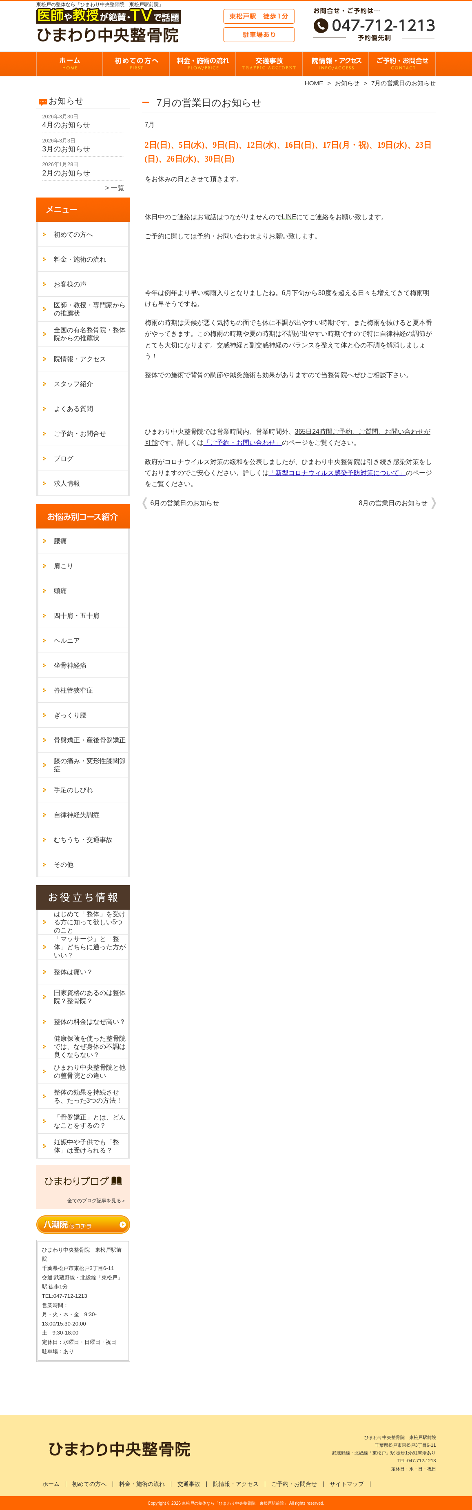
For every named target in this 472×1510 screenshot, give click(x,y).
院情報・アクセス (336, 64)
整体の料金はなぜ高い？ (90, 1021)
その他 (63, 864)
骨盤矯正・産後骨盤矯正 (90, 740)
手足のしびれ (73, 789)
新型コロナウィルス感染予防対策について (337, 472)
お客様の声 (70, 284)
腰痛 (60, 540)
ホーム (69, 64)
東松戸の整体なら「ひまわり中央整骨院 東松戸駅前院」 (235, 1503)
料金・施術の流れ (203, 64)
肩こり (63, 565)
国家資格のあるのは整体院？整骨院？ (90, 996)
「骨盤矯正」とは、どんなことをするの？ (90, 1121)
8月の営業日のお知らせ (393, 503)
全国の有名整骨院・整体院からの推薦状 (90, 334)
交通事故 (188, 1484)
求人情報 (67, 483)
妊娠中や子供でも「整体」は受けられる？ (86, 1146)
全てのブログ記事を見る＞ (96, 1201)
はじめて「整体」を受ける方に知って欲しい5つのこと (90, 922)
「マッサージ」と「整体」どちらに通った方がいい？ (90, 947)
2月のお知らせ (66, 173)
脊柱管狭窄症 (73, 690)
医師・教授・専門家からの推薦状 (90, 309)
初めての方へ (136, 64)
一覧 (117, 187)
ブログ (63, 458)
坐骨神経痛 (70, 665)
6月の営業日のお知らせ (185, 503)
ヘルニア (67, 640)
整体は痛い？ (73, 971)
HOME (314, 83)
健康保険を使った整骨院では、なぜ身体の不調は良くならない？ (90, 1046)
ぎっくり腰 (70, 715)
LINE (289, 216)
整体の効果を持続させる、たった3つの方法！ (88, 1096)
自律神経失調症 (77, 814)
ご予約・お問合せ (402, 64)
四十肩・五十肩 (77, 615)
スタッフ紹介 (73, 383)
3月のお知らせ (66, 149)
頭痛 (60, 590)
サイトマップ (347, 1484)
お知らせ (347, 83)
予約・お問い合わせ (226, 236)
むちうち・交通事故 (83, 839)
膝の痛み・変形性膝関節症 (90, 765)
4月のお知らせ (66, 125)
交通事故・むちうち (269, 64)
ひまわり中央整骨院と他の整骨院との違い (90, 1071)
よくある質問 (73, 408)
